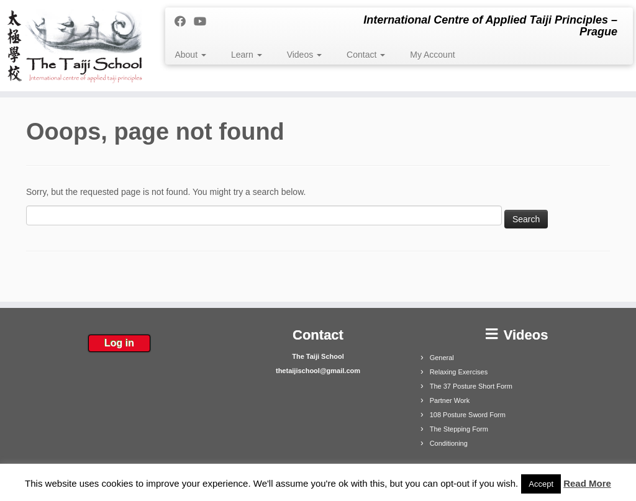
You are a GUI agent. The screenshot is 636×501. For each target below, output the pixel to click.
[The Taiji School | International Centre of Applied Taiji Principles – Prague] (74, 45)
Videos (304, 55)
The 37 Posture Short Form (471, 386)
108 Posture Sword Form (468, 414)
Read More (587, 483)
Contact (366, 55)
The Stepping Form (459, 429)
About (190, 55)
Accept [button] (541, 484)
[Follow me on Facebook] (184, 22)
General (442, 357)
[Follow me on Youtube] (204, 22)
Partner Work (450, 400)
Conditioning (449, 443)
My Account (432, 55)
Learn (246, 55)
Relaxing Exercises (459, 372)
